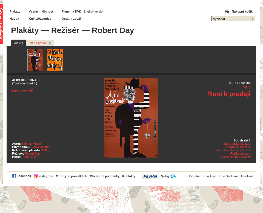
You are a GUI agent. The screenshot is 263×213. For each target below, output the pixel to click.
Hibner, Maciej (32, 143)
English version (94, 11)
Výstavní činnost (41, 11)
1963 (45, 150)
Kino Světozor (228, 176)
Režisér (65, 30)
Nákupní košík (242, 11)
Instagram (45, 176)
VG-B (247, 87)
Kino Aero (209, 176)
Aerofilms (247, 176)
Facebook (24, 175)
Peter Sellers (30, 156)
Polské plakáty (240, 153)
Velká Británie (41, 147)
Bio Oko (194, 176)
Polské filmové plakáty (235, 156)
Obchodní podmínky (104, 176)
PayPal (159, 176)
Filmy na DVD (71, 11)
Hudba (14, 18)
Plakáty (15, 11)
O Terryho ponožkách (71, 176)
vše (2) (18, 43)
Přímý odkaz (20, 91)
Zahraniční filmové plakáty (232, 150)
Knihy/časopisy (40, 18)
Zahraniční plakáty (237, 147)
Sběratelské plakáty (236, 143)
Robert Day (33, 153)
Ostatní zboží (71, 18)
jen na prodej (40, 43)
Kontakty (128, 176)
